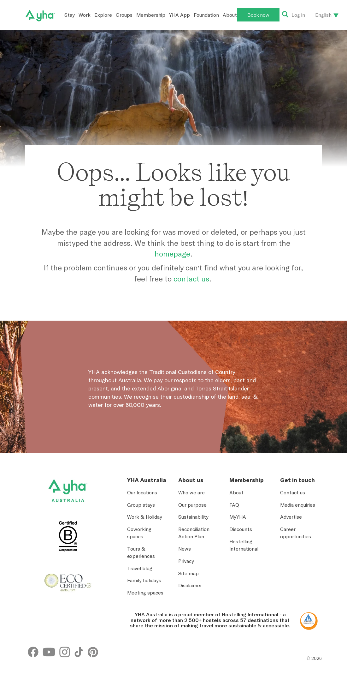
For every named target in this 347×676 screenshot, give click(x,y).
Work (85, 15)
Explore (103, 15)
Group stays (141, 505)
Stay (69, 15)
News (184, 549)
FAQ (234, 505)
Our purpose (192, 505)
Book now (258, 15)
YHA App (179, 15)
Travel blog (139, 568)
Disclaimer (190, 585)
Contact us (292, 492)
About (230, 15)
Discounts (240, 529)
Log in (298, 15)
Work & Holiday (144, 517)
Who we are (191, 492)
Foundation (206, 15)
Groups (124, 15)
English (323, 15)
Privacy (186, 561)
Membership (150, 15)
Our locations (142, 492)
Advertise (291, 517)
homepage (172, 253)
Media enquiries (297, 505)
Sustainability (193, 517)
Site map (188, 573)
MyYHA (237, 517)
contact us (191, 278)
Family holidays (144, 580)
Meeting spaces (145, 592)
